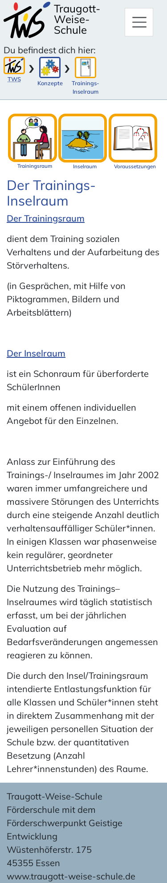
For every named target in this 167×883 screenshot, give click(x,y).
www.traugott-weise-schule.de (71, 876)
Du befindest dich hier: (50, 49)
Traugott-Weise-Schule (77, 19)
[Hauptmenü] (139, 22)
